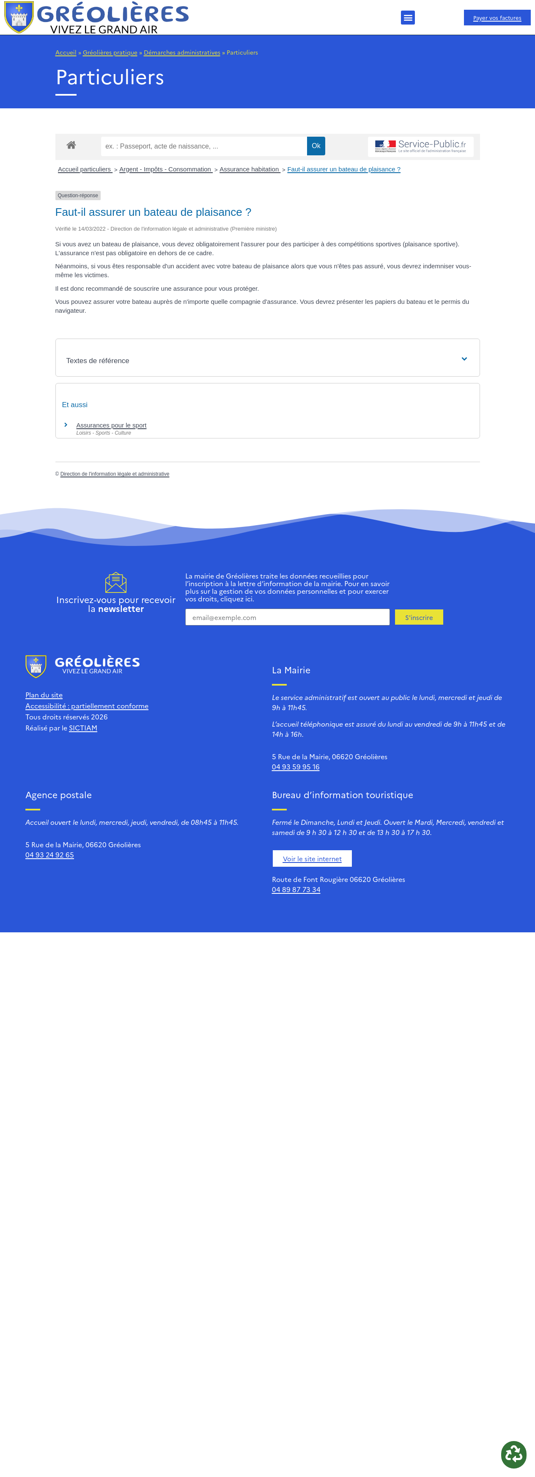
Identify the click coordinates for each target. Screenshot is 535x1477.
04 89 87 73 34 (296, 889)
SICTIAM (83, 727)
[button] (408, 18)
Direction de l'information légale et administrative (115, 474)
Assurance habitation (249, 169)
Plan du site (44, 694)
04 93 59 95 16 (296, 766)
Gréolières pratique (110, 52)
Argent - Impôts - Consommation (166, 169)
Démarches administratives (182, 52)
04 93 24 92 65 (49, 854)
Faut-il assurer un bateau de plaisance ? (344, 169)
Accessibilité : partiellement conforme (86, 705)
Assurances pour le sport (112, 425)
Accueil (66, 52)
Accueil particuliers (85, 169)
